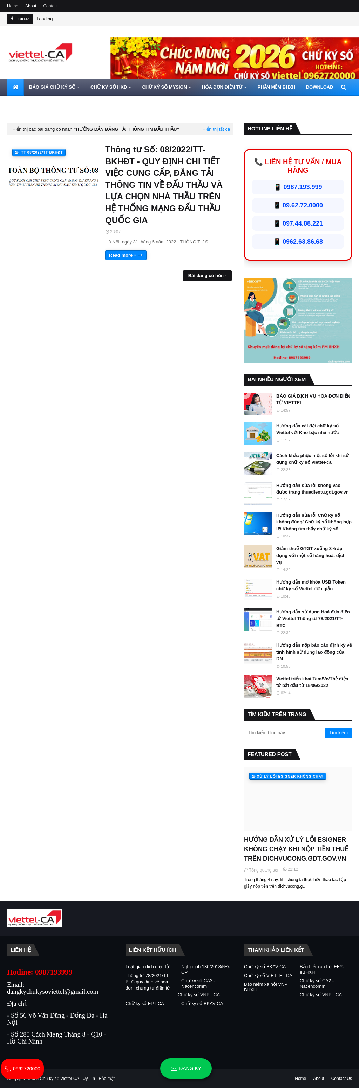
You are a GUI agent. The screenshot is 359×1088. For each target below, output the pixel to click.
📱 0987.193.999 (298, 187)
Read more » (122, 255)
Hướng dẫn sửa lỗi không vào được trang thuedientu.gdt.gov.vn (312, 489)
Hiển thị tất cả (216, 129)
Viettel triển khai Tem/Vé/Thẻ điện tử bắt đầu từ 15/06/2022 (312, 682)
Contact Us (341, 1078)
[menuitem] (15, 87)
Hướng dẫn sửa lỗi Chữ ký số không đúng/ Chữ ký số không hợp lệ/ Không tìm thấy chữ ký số (314, 521)
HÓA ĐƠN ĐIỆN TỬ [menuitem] (222, 87)
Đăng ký (186, 1068)
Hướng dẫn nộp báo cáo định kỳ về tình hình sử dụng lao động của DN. (314, 651)
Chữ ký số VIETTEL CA (268, 975)
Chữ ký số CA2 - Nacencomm (198, 983)
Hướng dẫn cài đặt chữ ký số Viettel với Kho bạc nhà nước (307, 429)
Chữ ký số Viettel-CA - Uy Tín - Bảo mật (77, 1078)
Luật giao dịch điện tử (147, 966)
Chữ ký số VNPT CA (199, 994)
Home (12, 6)
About (30, 6)
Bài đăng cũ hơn (206, 275)
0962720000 (22, 1069)
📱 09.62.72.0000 (298, 205)
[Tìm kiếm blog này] (284, 733)
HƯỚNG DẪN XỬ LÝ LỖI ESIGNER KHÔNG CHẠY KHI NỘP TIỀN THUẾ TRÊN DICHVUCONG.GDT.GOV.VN (296, 849)
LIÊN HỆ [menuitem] (21, 103)
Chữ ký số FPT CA (145, 1003)
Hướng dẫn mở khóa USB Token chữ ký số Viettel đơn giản (311, 585)
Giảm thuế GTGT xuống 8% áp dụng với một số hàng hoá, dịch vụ (311, 555)
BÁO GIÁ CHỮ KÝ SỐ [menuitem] (52, 87)
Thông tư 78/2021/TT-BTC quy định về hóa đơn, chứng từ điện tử (148, 982)
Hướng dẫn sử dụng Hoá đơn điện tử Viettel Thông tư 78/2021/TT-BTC (313, 618)
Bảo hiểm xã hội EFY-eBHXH (322, 969)
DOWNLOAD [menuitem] (319, 87)
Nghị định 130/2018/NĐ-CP (205, 969)
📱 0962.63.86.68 (298, 241)
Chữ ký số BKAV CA (202, 1003)
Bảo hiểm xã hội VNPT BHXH (267, 987)
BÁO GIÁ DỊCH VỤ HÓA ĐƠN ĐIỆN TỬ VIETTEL (313, 399)
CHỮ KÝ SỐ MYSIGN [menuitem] (164, 87)
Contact (50, 6)
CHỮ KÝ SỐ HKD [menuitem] (108, 87)
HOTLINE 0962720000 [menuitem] (63, 103)
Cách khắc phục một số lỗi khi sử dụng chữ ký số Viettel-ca (312, 459)
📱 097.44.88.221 (298, 223)
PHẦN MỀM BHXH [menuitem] (276, 87)
